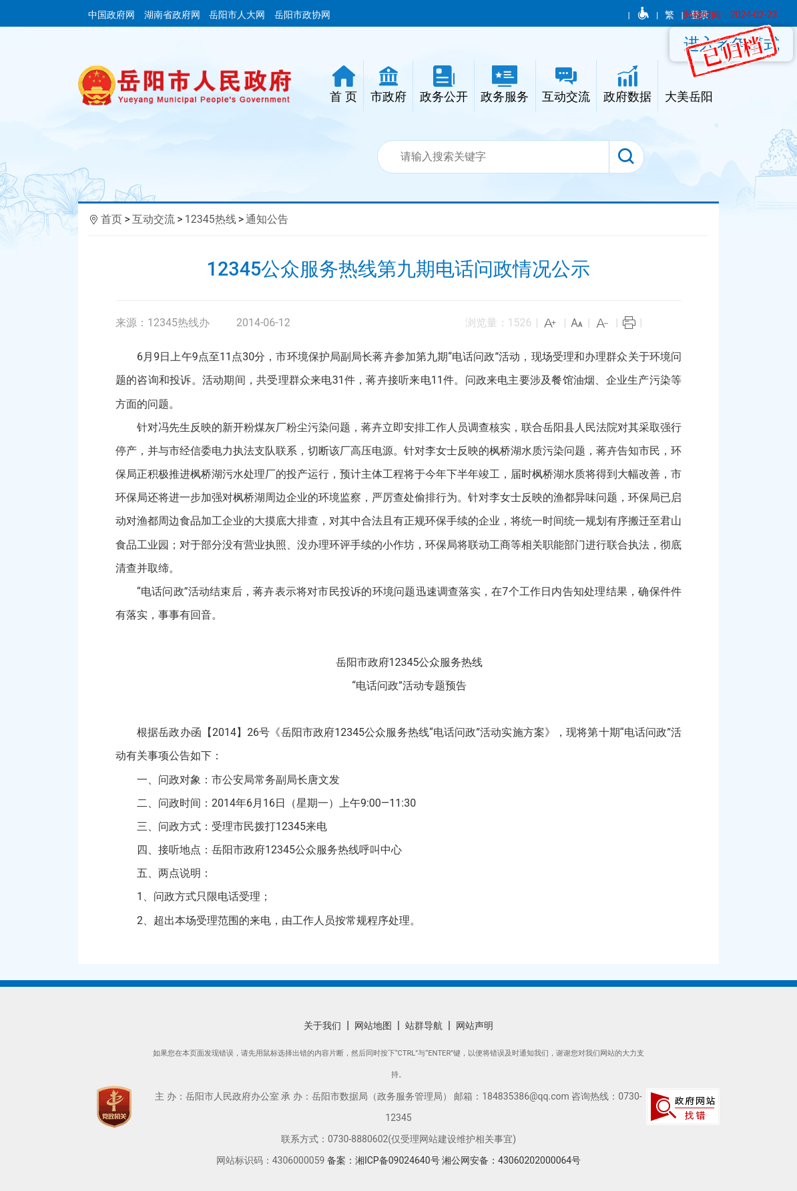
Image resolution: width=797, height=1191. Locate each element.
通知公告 (267, 219)
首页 (111, 219)
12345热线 (210, 219)
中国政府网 (112, 14)
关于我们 (322, 1025)
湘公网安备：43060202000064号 (511, 1160)
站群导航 (424, 1025)
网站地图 (373, 1025)
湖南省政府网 (173, 14)
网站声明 (474, 1025)
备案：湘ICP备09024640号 (384, 1160)
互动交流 (153, 219)
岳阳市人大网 (238, 14)
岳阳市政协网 (302, 14)
